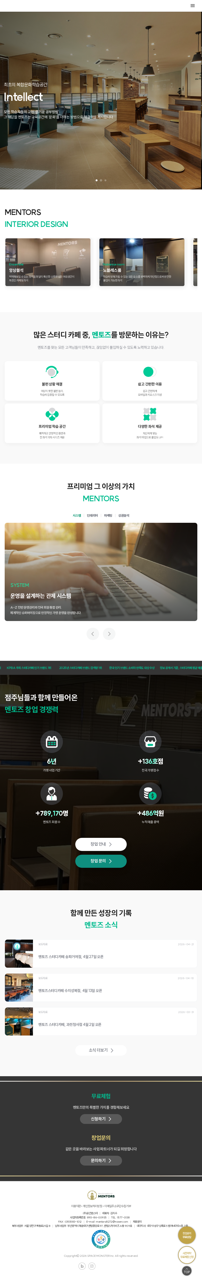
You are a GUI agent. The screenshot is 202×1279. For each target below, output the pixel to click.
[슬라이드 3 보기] (105, 180)
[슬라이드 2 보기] (101, 180)
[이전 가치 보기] (93, 634)
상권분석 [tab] (123, 515)
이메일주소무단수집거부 (117, 1206)
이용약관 (76, 1206)
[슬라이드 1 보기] (97, 180)
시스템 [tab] (77, 515)
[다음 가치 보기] (109, 634)
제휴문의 (137, 1221)
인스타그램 (91, 1266)
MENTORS (16, 6)
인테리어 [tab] (92, 515)
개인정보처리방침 (92, 1206)
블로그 (82, 1266)
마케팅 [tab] (108, 515)
